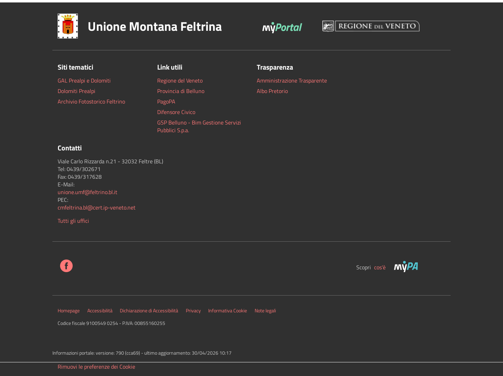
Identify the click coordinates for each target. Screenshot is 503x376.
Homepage (69, 310)
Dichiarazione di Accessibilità (149, 310)
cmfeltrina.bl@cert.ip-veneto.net (97, 207)
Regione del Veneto (180, 80)
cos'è (380, 267)
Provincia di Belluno (180, 91)
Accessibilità (99, 310)
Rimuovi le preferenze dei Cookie (96, 366)
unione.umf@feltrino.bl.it (87, 192)
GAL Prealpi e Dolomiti (84, 80)
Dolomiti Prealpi (76, 91)
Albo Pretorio (272, 91)
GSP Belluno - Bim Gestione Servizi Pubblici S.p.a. (199, 126)
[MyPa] (406, 267)
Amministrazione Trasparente (292, 80)
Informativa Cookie (227, 310)
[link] (87, 192)
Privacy (193, 310)
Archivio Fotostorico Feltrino (91, 101)
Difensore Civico (176, 112)
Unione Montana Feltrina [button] (155, 26)
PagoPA (166, 101)
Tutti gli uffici (73, 221)
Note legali (265, 310)
